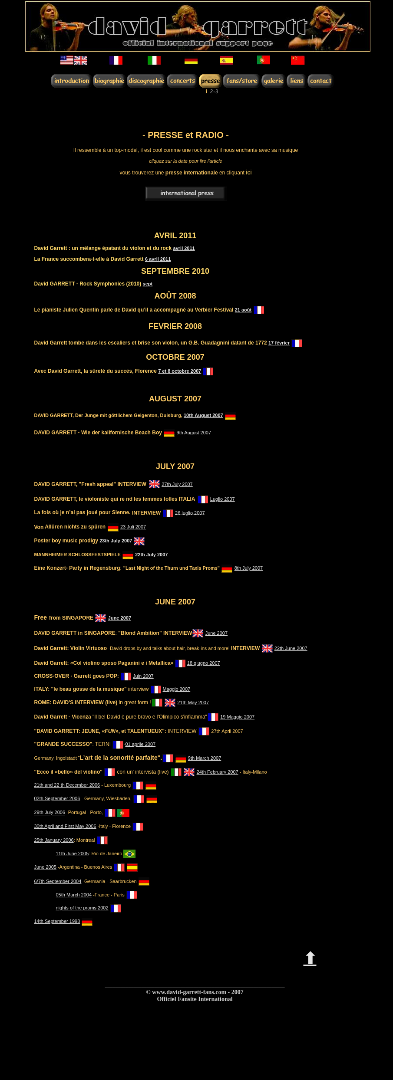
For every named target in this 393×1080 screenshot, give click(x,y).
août (246, 309)
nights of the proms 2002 (82, 907)
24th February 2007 (217, 772)
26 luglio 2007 (190, 512)
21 (238, 309)
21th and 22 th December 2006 (67, 785)
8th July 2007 (248, 568)
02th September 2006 (57, 798)
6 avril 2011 (158, 259)
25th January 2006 (54, 840)
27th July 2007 (177, 484)
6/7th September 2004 (58, 881)
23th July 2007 (115, 540)
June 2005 (45, 867)
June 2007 (119, 617)
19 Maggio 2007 (237, 716)
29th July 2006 (50, 812)
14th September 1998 (57, 921)
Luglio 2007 (222, 499)
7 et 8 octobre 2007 (179, 371)
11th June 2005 (72, 853)
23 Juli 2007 (133, 526)
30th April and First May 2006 (65, 826)
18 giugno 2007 (203, 663)
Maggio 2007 (177, 689)
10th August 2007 (203, 415)
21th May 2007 (193, 702)
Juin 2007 (143, 676)
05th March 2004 (74, 894)
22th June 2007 (290, 648)
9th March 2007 (204, 758)
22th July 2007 (151, 554)
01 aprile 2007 (140, 744)
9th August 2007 (194, 432)
